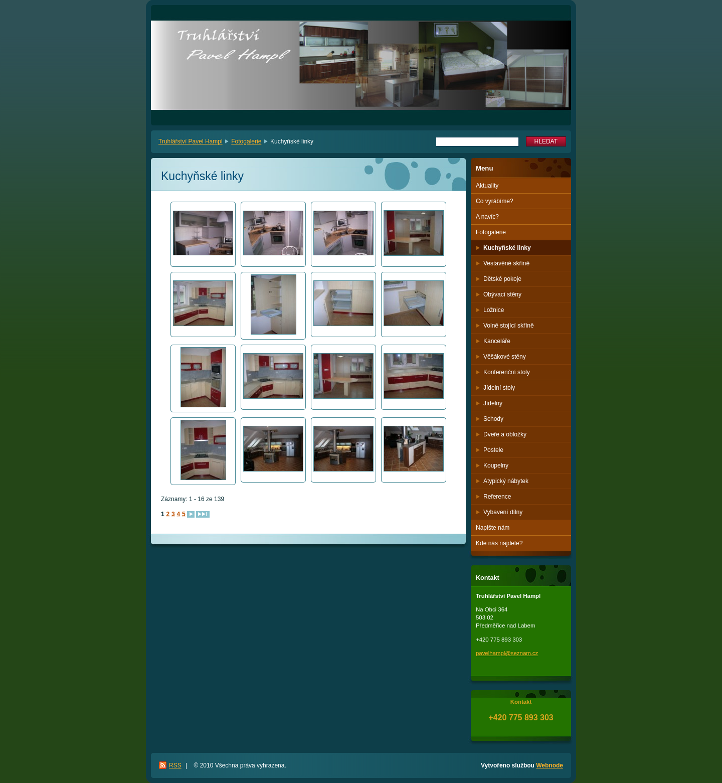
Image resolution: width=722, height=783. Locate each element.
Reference (497, 496)
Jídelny (492, 403)
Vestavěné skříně (506, 263)
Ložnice (493, 310)
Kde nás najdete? (499, 543)
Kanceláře (496, 341)
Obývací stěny (502, 294)
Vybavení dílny (502, 512)
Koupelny (495, 465)
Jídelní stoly (499, 387)
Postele (493, 449)
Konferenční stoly (506, 372)
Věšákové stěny (504, 356)
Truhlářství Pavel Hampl (190, 141)
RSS (175, 765)
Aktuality (487, 185)
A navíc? (487, 216)
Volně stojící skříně (508, 325)
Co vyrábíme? (494, 201)
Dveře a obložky (504, 434)
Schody (493, 418)
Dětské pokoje (502, 278)
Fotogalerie (246, 141)
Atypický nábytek (505, 481)
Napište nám (492, 527)
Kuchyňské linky (507, 247)
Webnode (549, 765)
